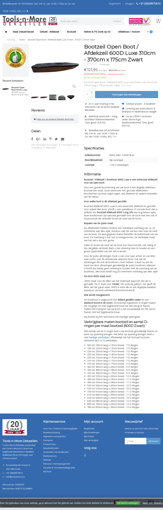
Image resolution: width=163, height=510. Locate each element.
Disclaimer (48, 440)
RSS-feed (47, 471)
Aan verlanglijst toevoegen (44, 144)
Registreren (115, 3)
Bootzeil (72, 31)
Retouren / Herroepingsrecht (56, 463)
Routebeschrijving (51, 432)
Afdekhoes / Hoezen (130, 31)
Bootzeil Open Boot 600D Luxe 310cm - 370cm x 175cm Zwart (19, 88)
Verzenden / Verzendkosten (56, 452)
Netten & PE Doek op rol (98, 31)
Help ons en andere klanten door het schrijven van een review (56, 119)
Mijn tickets (89, 436)
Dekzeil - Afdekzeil (50, 31)
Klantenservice (50, 455)
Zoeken (117, 21)
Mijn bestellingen (91, 432)
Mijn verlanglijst (91, 440)
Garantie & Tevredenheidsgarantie (59, 467)
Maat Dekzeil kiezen (23, 31)
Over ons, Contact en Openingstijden (60, 428)
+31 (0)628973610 (150, 3)
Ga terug (9, 39)
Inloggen (129, 3)
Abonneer (153, 440)
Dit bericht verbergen (128, 503)
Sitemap (47, 459)
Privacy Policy (49, 444)
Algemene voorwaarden (54, 436)
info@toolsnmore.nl (15, 476)
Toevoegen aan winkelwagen (126, 94)
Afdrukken (51, 147)
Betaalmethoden (51, 448)
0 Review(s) (104, 64)
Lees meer (126, 85)
